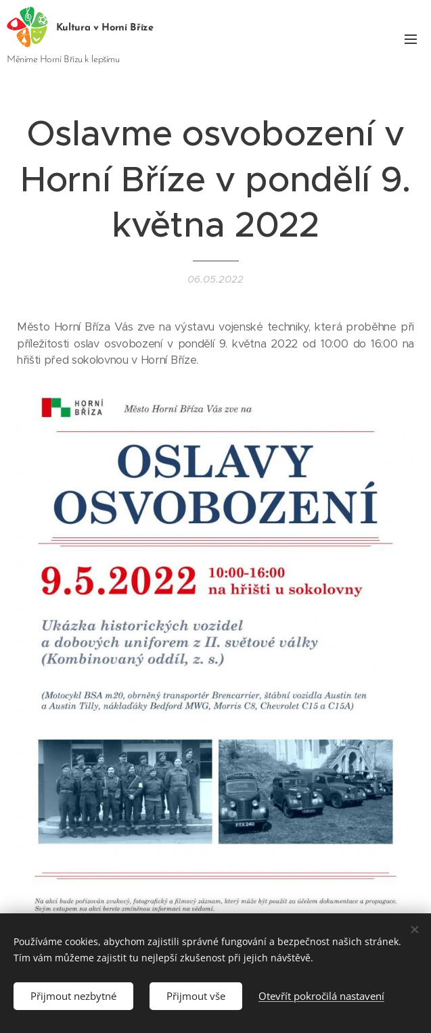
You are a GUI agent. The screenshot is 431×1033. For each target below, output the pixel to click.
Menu (411, 39)
